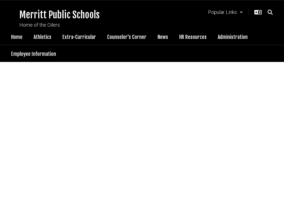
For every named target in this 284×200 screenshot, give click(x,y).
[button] (225, 12)
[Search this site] (270, 12)
